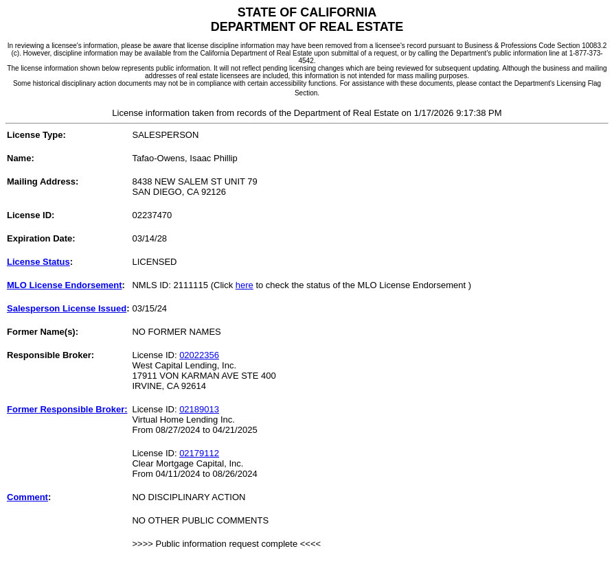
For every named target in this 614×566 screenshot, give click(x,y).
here (244, 285)
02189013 (199, 409)
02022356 (199, 355)
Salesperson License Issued (66, 308)
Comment (27, 497)
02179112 (199, 453)
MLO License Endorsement (64, 285)
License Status (38, 262)
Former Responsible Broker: (67, 409)
